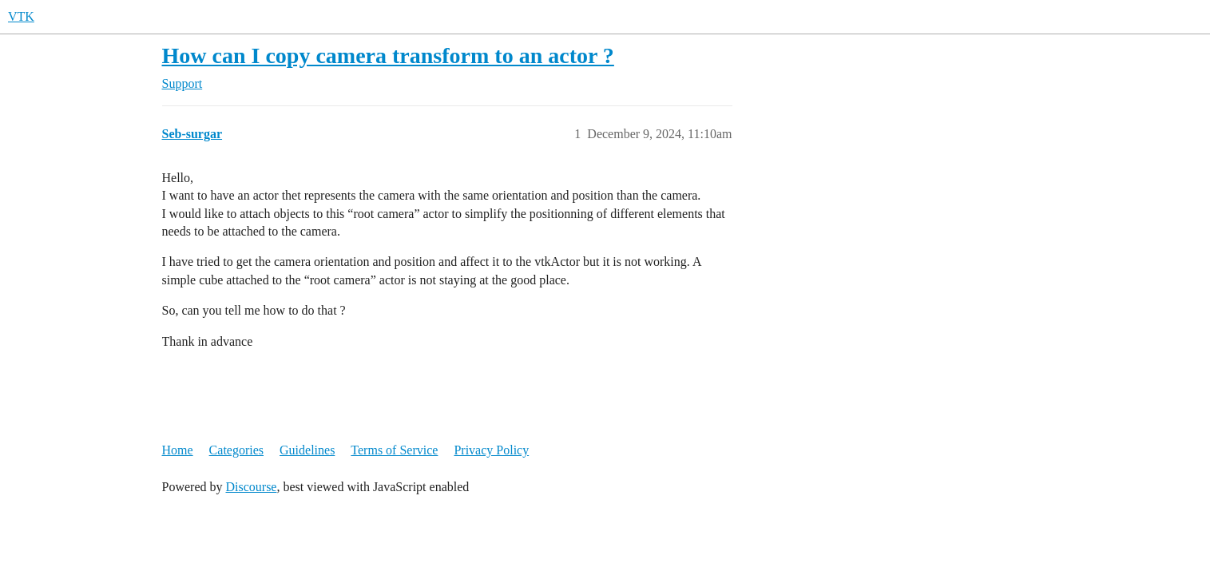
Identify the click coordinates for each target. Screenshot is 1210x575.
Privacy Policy (491, 450)
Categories (236, 450)
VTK (21, 16)
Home (177, 450)
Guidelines (307, 450)
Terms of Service (394, 450)
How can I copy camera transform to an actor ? (388, 55)
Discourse (250, 487)
